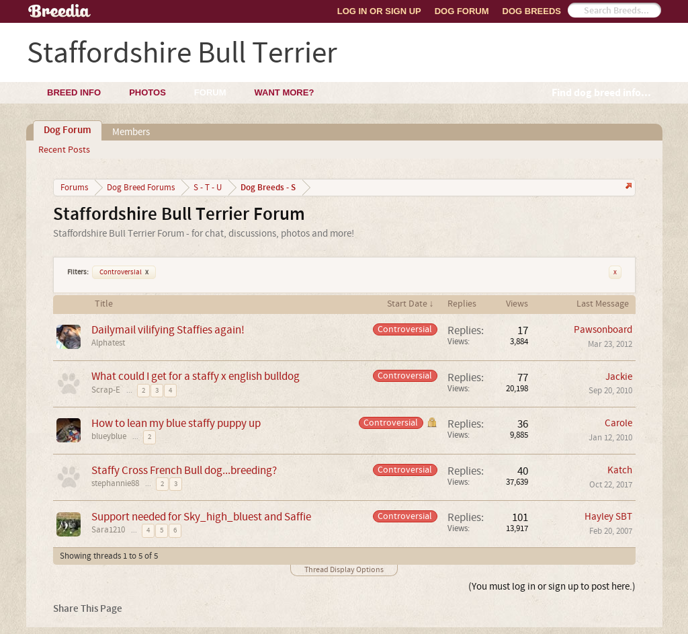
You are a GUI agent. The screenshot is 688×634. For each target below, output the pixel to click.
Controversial (123, 272)
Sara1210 (108, 529)
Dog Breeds (532, 11)
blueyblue (108, 436)
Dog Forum (462, 11)
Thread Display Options (344, 570)
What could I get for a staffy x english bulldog (195, 376)
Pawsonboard (603, 329)
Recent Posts (64, 150)
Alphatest (108, 343)
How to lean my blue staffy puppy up (176, 423)
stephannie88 (115, 483)
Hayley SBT (608, 516)
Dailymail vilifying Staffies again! (168, 330)
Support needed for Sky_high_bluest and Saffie (201, 516)
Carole (618, 423)
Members (131, 132)
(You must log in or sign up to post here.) (552, 586)
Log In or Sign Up (379, 11)
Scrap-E (105, 390)
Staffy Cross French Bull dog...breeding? (184, 470)
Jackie (618, 376)
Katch (619, 470)
